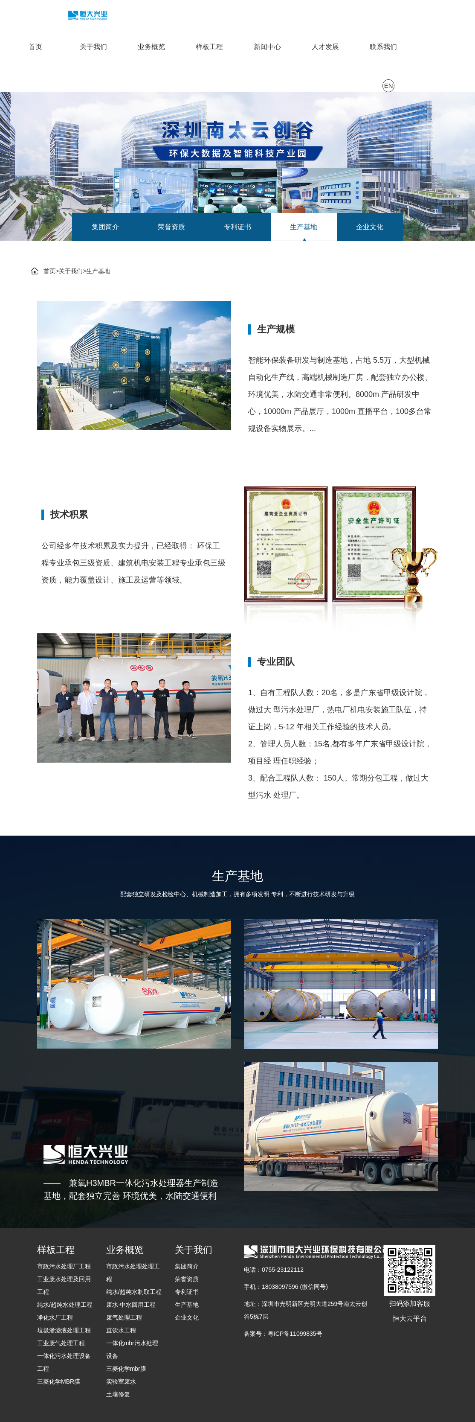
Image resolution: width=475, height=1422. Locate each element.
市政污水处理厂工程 (64, 1266)
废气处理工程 (124, 1317)
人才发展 (325, 46)
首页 (35, 46)
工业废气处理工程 (61, 1343)
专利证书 (237, 226)
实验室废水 (121, 1381)
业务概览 (151, 46)
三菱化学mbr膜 (126, 1368)
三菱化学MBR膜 (58, 1381)
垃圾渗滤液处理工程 (64, 1330)
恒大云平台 (410, 1318)
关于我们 (93, 46)
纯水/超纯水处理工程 (65, 1304)
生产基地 (303, 226)
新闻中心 (267, 46)
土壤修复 (118, 1394)
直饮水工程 (121, 1330)
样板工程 (209, 46)
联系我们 (383, 46)
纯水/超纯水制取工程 (134, 1291)
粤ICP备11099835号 (295, 1333)
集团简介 (105, 226)
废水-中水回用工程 (131, 1304)
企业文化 (369, 226)
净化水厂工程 (55, 1317)
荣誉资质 (171, 226)
